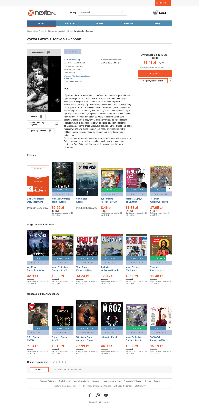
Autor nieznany (74, 60)
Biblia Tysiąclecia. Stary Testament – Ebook (35, 202)
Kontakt (157, 381)
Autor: (66, 60)
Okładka (33, 116)
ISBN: (66, 81)
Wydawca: (68, 76)
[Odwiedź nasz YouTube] (106, 395)
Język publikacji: (70, 69)
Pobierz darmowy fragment (37, 124)
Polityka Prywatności (81, 381)
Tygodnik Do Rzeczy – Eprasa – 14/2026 (110, 202)
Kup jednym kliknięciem (152, 81)
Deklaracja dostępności (123, 386)
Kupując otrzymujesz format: (111, 60)
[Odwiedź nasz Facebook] (89, 395)
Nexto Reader (64, 381)
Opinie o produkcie (38, 131)
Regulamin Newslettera (112, 381)
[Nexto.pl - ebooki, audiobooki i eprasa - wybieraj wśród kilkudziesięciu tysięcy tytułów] (42, 13)
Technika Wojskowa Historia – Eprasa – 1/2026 (110, 270)
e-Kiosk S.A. (106, 402)
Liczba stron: (68, 73)
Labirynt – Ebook (109, 337)
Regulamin (96, 381)
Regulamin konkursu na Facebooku (66, 386)
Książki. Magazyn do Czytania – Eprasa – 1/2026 (134, 202)
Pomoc (148, 381)
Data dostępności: (70, 63)
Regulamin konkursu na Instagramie (97, 386)
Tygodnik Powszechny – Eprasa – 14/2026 (158, 270)
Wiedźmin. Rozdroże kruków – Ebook (36, 270)
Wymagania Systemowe (133, 381)
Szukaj (73, 12)
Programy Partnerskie (47, 381)
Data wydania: (69, 66)
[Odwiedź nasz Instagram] (98, 395)
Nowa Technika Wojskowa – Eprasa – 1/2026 (133, 270)
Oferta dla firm (140, 386)
